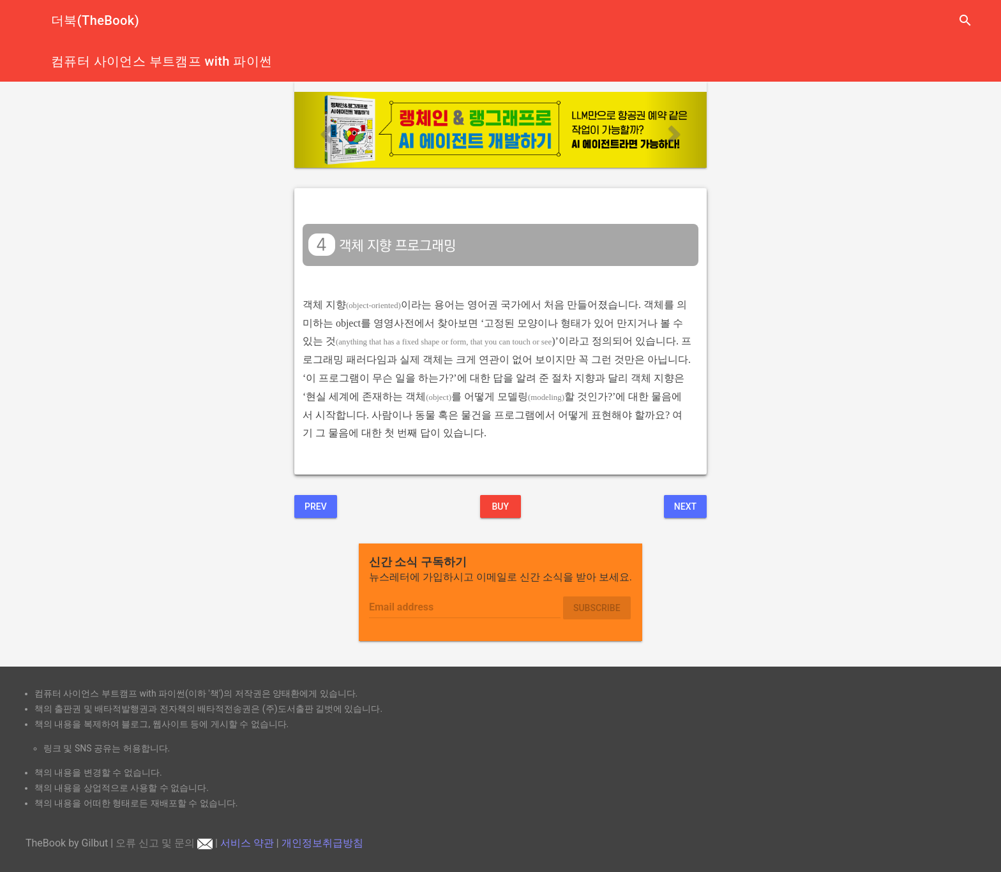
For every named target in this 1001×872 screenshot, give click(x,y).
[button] (325, 130)
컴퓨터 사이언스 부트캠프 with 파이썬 (161, 61)
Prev (316, 506)
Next (685, 506)
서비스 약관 (247, 843)
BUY (500, 506)
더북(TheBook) (95, 20)
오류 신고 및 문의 (164, 843)
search (965, 20)
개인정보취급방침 (322, 843)
